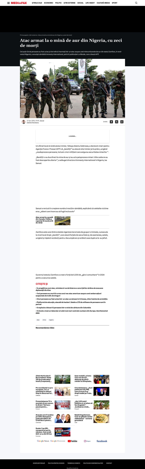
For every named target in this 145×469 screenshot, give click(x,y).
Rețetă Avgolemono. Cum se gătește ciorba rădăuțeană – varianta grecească (83, 417)
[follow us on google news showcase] (57, 441)
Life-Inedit (90, 3)
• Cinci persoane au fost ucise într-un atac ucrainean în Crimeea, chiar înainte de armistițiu (72, 299)
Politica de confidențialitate (93, 463)
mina (44, 320)
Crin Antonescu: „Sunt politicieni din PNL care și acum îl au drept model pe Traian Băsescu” (83, 390)
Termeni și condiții (73, 463)
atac (38, 320)
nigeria (51, 320)
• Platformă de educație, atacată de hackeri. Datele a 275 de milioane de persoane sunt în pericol (71, 303)
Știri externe (69, 3)
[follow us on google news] (43, 441)
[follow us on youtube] (72, 441)
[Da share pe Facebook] (111, 121)
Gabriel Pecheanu (33, 122)
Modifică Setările (72, 468)
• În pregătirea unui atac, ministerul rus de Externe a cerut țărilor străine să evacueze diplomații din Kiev (69, 289)
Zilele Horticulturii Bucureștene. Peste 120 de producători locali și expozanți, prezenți (43, 378)
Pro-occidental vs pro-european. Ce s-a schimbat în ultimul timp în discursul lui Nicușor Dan (44, 390)
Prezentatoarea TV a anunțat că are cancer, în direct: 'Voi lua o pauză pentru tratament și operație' (44, 404)
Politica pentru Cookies (56, 463)
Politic (58, 3)
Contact (109, 463)
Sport (114, 3)
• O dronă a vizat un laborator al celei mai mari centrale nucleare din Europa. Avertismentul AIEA (72, 312)
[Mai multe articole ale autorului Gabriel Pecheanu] (24, 122)
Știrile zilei (37, 3)
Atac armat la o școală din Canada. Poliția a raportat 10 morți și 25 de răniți (44, 220)
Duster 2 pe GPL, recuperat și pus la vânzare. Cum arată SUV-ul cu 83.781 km (44, 431)
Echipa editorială (39, 463)
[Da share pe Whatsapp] (121, 121)
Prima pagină (24, 35)
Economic (48, 3)
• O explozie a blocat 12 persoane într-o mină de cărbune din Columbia (63, 308)
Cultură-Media (103, 3)
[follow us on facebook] (102, 441)
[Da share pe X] (116, 121)
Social (80, 3)
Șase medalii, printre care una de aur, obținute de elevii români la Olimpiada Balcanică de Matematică (83, 378)
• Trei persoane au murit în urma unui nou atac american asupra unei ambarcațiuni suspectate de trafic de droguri (68, 295)
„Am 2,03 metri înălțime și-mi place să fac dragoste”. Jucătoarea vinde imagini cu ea (83, 404)
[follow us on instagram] (87, 441)
